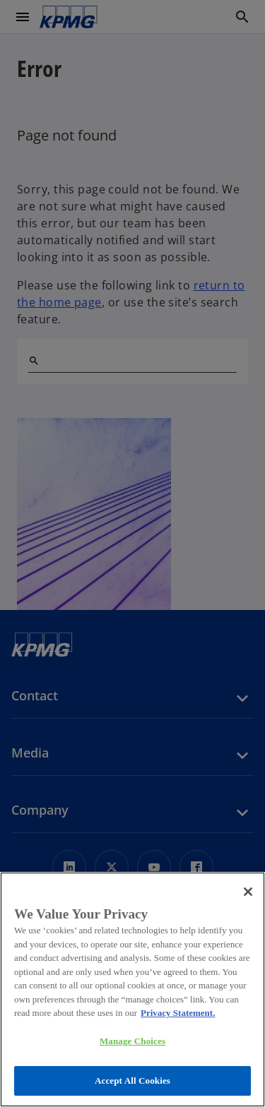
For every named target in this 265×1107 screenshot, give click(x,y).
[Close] (248, 891)
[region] (132, 989)
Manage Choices (132, 1041)
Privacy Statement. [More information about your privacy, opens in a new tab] (178, 1012)
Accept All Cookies (132, 1080)
